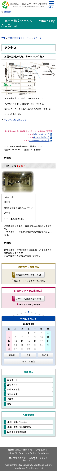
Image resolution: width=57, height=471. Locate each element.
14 (22, 340)
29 (28, 348)
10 (41, 337)
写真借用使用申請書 (16, 431)
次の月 (45, 355)
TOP (3, 38)
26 (9, 348)
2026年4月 (28, 323)
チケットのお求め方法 (29, 304)
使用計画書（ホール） (17, 422)
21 (22, 344)
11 (48, 337)
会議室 (10, 399)
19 (9, 344)
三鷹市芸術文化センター (19, 38)
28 (22, 348)
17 (41, 340)
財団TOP (8, 11)
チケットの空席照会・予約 (28, 298)
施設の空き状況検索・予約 (28, 274)
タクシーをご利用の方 (40, 140)
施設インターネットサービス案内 (29, 280)
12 (9, 340)
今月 (28, 355)
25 (48, 344)
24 (41, 344)
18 (48, 340)
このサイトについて (38, 457)
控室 (9, 404)
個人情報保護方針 (17, 457)
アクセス (38, 38)
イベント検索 (28, 361)
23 (35, 344)
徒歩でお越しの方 (42, 134)
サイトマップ (28, 460)
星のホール (12, 384)
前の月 (12, 355)
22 (28, 344)
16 (35, 340)
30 (35, 348)
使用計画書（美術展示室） (19, 427)
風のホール (12, 379)
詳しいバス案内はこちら (15, 119)
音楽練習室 (12, 394)
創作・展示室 (13, 389)
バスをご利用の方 (42, 137)
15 (28, 340)
